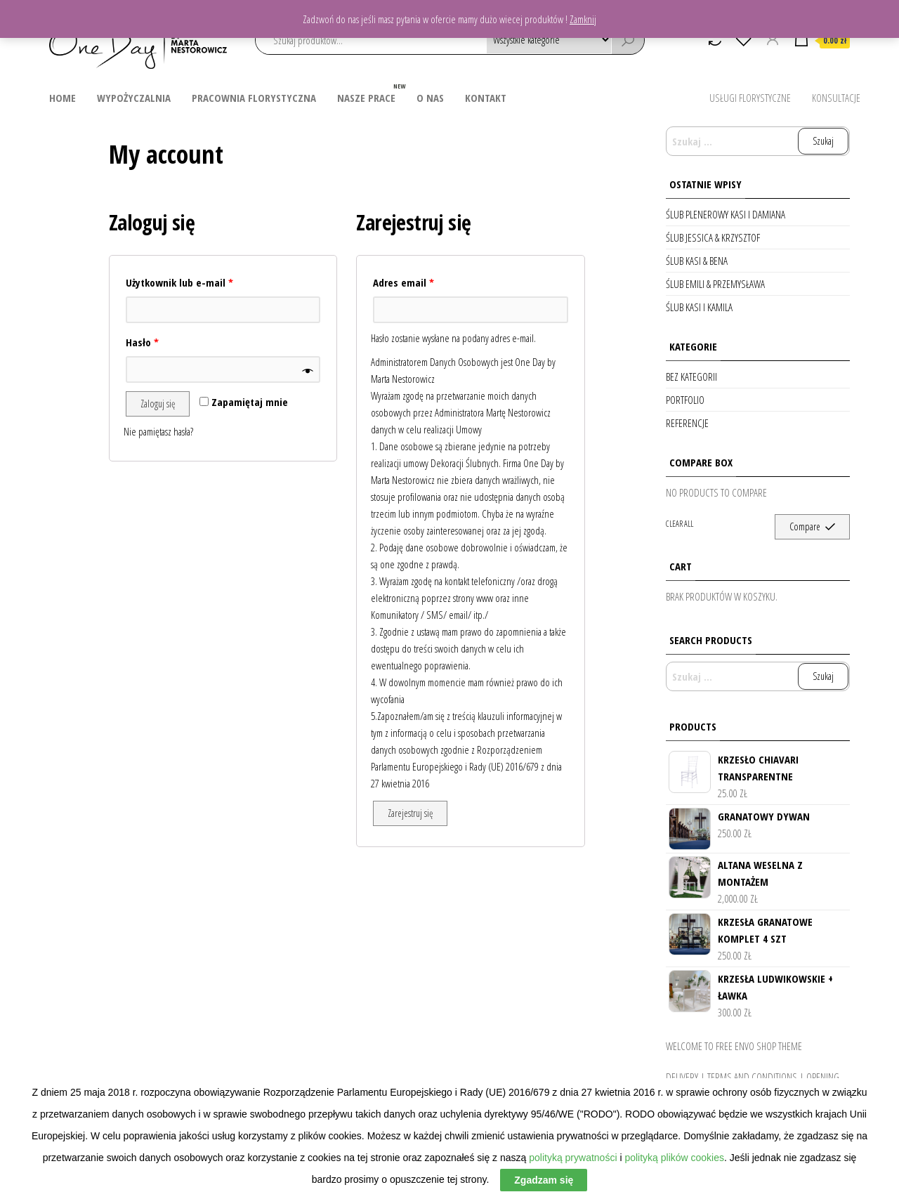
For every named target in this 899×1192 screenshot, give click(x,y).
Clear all (679, 524)
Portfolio (685, 400)
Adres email (403, 282)
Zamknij (583, 19)
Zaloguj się (157, 403)
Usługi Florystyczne (750, 98)
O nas (430, 98)
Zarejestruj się (410, 813)
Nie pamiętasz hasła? (158, 431)
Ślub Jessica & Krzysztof (713, 237)
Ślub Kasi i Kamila (699, 307)
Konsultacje (836, 98)
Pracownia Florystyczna (254, 98)
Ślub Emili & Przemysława (715, 284)
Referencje (687, 423)
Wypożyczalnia (134, 98)
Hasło (142, 342)
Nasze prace (371, 92)
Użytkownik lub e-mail (179, 282)
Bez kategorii (691, 376)
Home (62, 98)
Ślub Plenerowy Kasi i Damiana (725, 214)
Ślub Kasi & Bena (697, 261)
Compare (804, 526)
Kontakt (485, 98)
